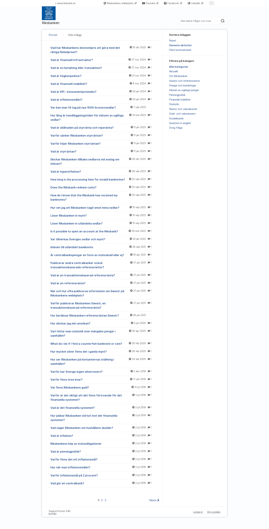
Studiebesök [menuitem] (176, 118)
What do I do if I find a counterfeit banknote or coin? (102, 343)
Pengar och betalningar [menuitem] (182, 85)
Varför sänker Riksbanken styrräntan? (102, 135)
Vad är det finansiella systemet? (102, 407)
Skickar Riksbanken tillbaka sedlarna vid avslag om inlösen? (102, 161)
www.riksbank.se (65, 3)
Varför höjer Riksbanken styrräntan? (102, 143)
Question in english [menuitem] (180, 123)
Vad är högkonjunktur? (102, 76)
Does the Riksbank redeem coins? (102, 187)
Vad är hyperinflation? (102, 171)
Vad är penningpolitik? (102, 451)
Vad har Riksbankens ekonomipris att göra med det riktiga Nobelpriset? (102, 50)
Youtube (149, 3)
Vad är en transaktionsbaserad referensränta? (102, 275)
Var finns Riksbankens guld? (102, 387)
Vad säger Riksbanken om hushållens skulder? (102, 428)
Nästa (152, 500)
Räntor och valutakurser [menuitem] (183, 109)
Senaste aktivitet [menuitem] (180, 45)
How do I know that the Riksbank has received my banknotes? (102, 197)
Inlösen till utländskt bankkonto (102, 247)
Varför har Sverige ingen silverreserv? (102, 371)
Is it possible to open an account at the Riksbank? (102, 231)
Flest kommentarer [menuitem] (180, 50)
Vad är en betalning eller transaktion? (102, 68)
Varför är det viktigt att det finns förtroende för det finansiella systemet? (102, 397)
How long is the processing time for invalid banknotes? (102, 179)
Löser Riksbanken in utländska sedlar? (102, 223)
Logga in (198, 511)
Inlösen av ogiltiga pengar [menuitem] (184, 90)
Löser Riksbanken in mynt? (102, 215)
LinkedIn (194, 3)
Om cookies (213, 511)
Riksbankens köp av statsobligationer (102, 443)
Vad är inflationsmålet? (102, 99)
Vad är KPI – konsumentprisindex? (102, 91)
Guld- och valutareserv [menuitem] (182, 113)
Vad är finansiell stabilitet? (102, 84)
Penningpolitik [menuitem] (177, 95)
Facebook (171, 3)
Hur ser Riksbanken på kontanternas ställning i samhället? (102, 361)
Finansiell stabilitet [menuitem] (180, 99)
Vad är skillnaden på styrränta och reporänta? (102, 127)
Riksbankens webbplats (118, 3)
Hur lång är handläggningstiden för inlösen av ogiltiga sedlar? (102, 117)
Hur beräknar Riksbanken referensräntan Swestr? (102, 315)
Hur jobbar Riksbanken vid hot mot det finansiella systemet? (102, 418)
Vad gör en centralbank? (102, 483)
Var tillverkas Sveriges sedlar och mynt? (102, 239)
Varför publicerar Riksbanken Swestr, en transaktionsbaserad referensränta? (102, 305)
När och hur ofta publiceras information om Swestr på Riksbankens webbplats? (102, 293)
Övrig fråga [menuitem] (175, 127)
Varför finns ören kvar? (102, 379)
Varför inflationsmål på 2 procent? (102, 475)
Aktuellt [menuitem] (173, 71)
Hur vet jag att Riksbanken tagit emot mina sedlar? (102, 207)
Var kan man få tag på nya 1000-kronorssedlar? (102, 107)
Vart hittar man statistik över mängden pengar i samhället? (102, 333)
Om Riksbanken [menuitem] (178, 76)
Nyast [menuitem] (172, 40)
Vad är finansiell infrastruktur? (102, 60)
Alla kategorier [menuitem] (178, 66)
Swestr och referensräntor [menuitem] (184, 80)
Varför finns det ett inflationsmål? (102, 459)
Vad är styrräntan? (102, 151)
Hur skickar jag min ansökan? (102, 323)
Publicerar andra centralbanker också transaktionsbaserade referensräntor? (102, 265)
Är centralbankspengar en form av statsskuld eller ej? (102, 255)
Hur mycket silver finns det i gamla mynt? (102, 351)
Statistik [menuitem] (174, 104)
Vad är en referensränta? (102, 283)
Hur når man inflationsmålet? (102, 467)
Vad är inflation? (102, 435)
